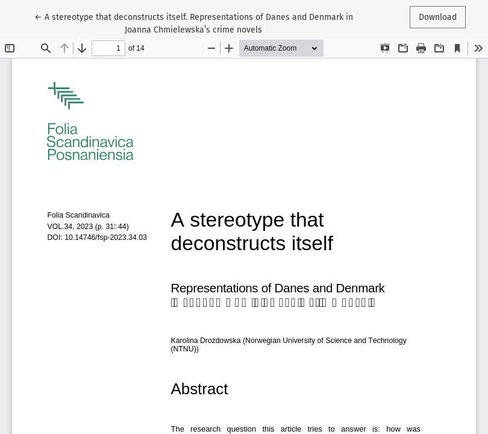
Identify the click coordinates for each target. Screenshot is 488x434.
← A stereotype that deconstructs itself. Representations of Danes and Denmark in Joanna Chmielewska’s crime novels (193, 22)
